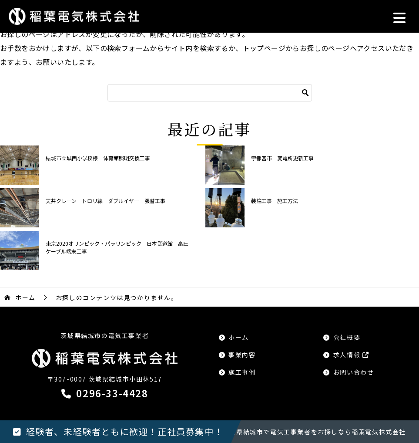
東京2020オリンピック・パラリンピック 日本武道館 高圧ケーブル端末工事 (117, 247)
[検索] (209, 92)
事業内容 (241, 354)
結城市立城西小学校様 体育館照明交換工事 (98, 158)
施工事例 (241, 372)
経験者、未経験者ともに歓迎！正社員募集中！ (125, 431)
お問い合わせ (353, 372)
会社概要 (346, 337)
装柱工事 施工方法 (274, 200)
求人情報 (351, 354)
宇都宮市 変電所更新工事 (282, 158)
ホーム (238, 337)
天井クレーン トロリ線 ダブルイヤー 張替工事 (105, 200)
